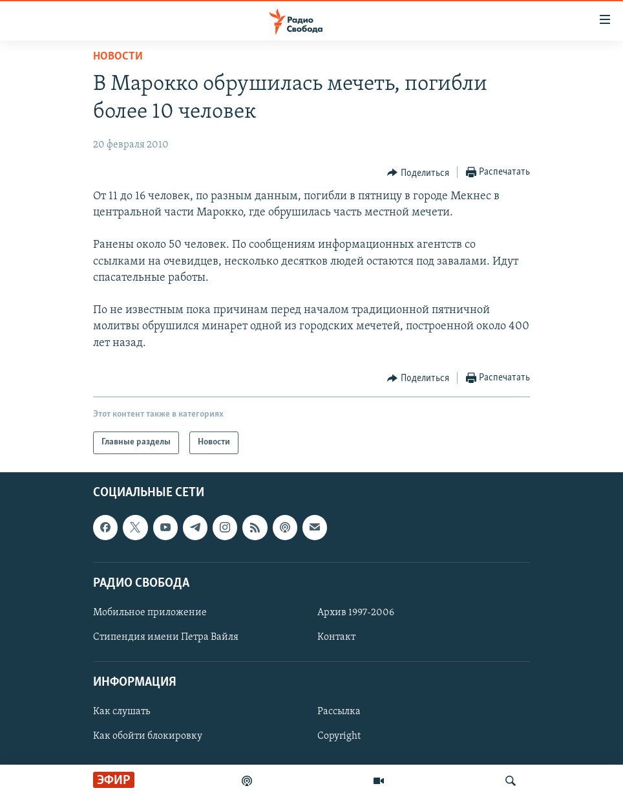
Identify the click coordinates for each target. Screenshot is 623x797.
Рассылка (339, 711)
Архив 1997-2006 (355, 612)
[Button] (418, 173)
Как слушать (121, 711)
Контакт (336, 637)
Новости (118, 56)
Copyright (339, 736)
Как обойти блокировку (147, 736)
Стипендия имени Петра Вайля (165, 637)
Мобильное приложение (150, 612)
